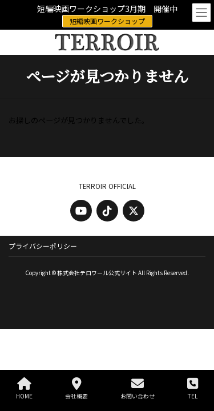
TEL (192, 388)
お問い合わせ (137, 388)
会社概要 (76, 388)
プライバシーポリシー (43, 246)
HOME (24, 388)
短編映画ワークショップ (107, 21)
